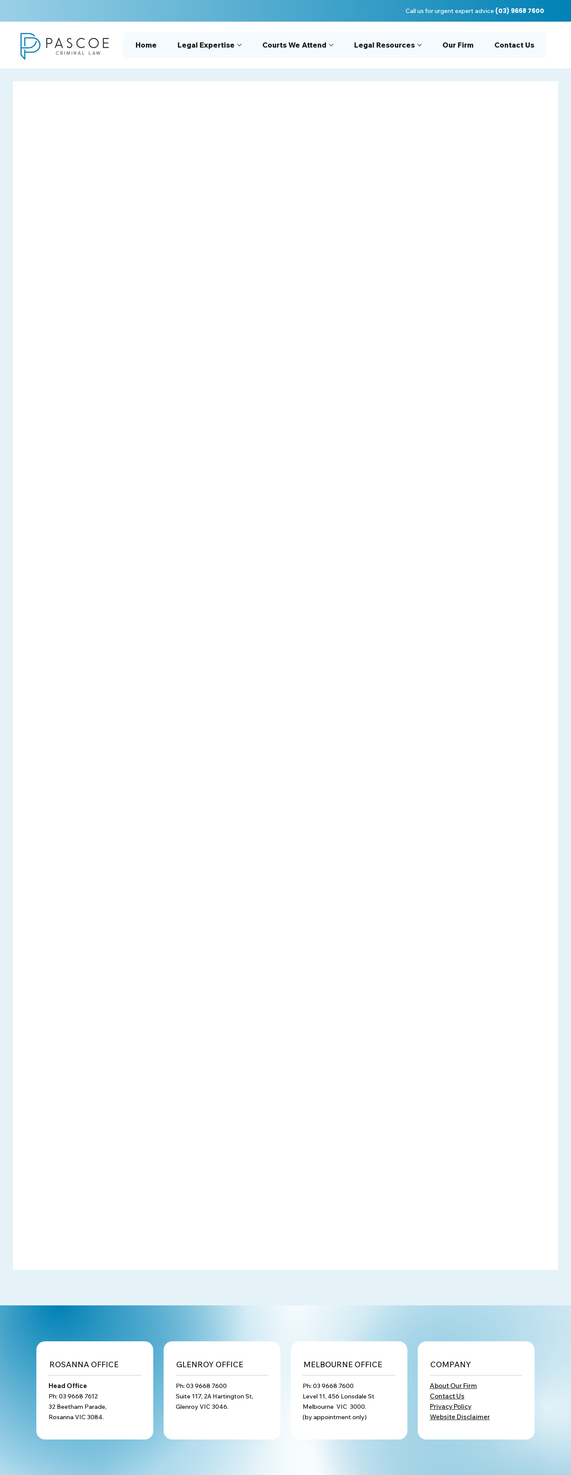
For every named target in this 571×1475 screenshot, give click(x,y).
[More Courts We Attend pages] (331, 45)
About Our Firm (453, 1386)
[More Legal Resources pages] (419, 45)
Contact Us (447, 1396)
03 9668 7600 (206, 1386)
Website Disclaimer (460, 1417)
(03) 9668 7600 (519, 10)
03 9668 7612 (78, 1396)
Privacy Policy (450, 1406)
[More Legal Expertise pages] (239, 45)
